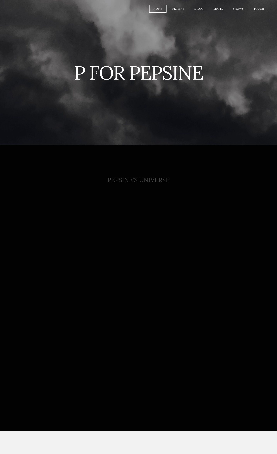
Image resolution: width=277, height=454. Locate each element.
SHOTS (218, 8)
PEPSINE (178, 8)
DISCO (199, 8)
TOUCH (259, 8)
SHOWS (238, 8)
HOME (157, 8)
